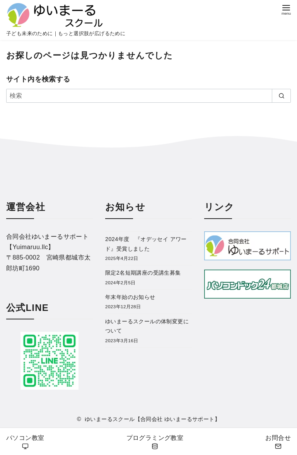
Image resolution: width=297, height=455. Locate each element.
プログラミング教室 (155, 442)
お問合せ (278, 442)
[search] (281, 96)
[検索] (148, 96)
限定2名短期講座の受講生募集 (143, 273)
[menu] (286, 9)
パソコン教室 (25, 442)
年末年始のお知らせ (130, 297)
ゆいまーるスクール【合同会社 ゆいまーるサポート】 (152, 419)
